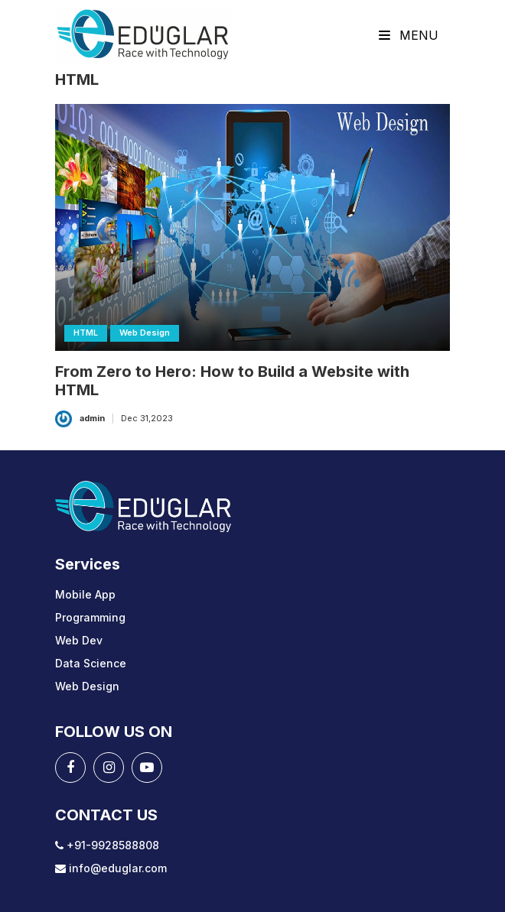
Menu (408, 35)
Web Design (144, 332)
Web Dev (79, 640)
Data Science (90, 663)
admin (92, 418)
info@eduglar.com (111, 868)
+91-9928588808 (107, 845)
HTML (85, 332)
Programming (90, 617)
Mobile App (85, 594)
